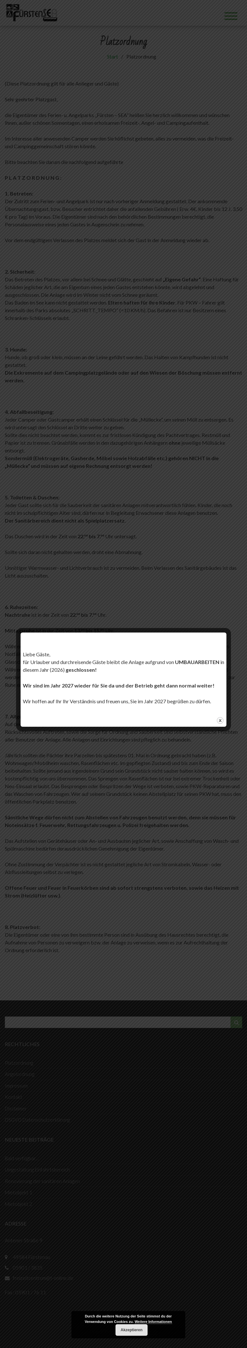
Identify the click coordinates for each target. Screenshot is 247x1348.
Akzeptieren (131, 1330)
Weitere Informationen (153, 1322)
